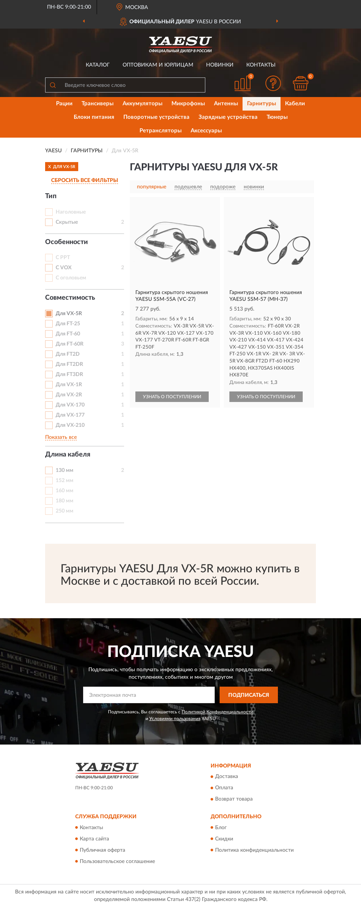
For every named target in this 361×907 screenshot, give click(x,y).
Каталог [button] (98, 65)
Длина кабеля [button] (67, 454)
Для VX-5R (69, 313)
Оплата (224, 788)
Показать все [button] (61, 437)
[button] (273, 83)
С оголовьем (71, 278)
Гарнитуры (261, 103)
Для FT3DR (69, 374)
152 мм (64, 480)
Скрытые (67, 222)
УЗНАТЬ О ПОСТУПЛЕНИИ (172, 396)
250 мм (64, 511)
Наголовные (71, 212)
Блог (221, 827)
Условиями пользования (174, 718)
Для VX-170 (70, 405)
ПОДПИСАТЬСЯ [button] (248, 695)
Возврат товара (234, 799)
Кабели (295, 103)
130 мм (64, 470)
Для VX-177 (70, 415)
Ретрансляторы (161, 130)
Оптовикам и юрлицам (158, 65)
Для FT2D (68, 354)
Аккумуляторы (142, 103)
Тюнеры (277, 117)
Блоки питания (94, 117)
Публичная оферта (102, 850)
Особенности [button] (66, 242)
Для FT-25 (68, 323)
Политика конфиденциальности (254, 850)
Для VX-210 (70, 425)
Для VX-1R (69, 384)
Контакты (261, 65)
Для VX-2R (69, 394)
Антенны (226, 103)
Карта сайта (94, 839)
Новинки (220, 65)
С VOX (63, 267)
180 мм (64, 501)
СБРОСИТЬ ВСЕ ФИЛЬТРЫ (84, 180)
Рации (64, 103)
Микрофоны (188, 103)
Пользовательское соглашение (117, 861)
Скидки (224, 839)
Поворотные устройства (156, 117)
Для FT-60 (68, 334)
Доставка (226, 777)
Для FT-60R (69, 344)
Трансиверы (98, 103)
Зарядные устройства (228, 117)
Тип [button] (50, 196)
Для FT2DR (69, 364)
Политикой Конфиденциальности (217, 712)
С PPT (63, 257)
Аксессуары (206, 130)
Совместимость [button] (70, 297)
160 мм (64, 490)
